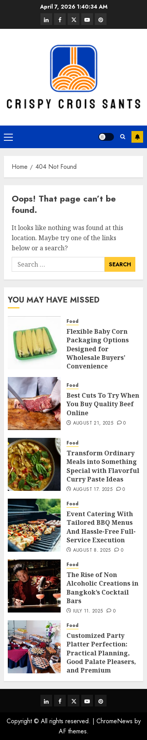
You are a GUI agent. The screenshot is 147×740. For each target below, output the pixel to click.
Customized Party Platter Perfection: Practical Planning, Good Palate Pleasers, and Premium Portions (101, 657)
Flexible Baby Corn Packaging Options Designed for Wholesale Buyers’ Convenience (97, 349)
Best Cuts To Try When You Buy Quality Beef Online (102, 404)
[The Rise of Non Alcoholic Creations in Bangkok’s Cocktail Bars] (34, 586)
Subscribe (137, 137)
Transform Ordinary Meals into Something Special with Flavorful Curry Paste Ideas (102, 466)
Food (72, 321)
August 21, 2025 (93, 423)
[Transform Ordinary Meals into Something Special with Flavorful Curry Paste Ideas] (34, 464)
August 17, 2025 (92, 490)
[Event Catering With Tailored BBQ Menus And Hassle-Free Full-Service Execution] (34, 525)
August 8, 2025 (92, 550)
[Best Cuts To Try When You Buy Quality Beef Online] (34, 403)
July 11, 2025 (88, 611)
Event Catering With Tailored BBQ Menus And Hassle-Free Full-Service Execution (101, 527)
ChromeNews (114, 721)
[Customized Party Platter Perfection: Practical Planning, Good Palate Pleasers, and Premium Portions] (34, 646)
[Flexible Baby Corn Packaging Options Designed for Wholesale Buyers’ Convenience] (34, 342)
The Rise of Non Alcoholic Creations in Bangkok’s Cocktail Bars (102, 587)
